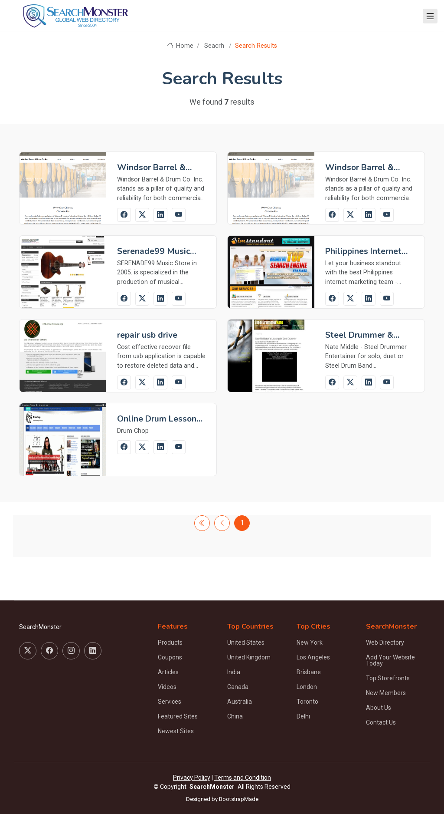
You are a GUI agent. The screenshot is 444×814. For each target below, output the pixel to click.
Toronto (307, 702)
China (235, 716)
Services (169, 702)
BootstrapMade (238, 799)
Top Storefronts (388, 678)
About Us (378, 708)
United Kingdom (249, 657)
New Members (386, 693)
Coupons (170, 657)
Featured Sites (178, 716)
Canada (237, 687)
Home (180, 45)
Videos (167, 687)
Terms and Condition (242, 777)
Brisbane (309, 672)
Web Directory (385, 642)
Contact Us (381, 722)
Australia (239, 702)
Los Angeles (313, 657)
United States (245, 642)
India (233, 672)
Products (170, 642)
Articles (168, 672)
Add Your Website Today (390, 660)
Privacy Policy (191, 777)
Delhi (303, 716)
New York (310, 642)
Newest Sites (176, 731)
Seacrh (214, 45)
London (307, 687)
